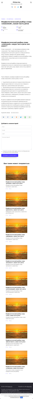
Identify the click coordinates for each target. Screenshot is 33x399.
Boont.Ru (29, 386)
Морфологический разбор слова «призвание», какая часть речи (15, 235)
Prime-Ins (16, 2)
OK (21, 397)
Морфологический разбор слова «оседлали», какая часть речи (15, 367)
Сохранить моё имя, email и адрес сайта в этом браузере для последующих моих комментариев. (16, 152)
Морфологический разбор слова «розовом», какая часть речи (15, 182)
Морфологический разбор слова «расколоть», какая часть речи (15, 209)
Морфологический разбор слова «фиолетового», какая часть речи (15, 341)
